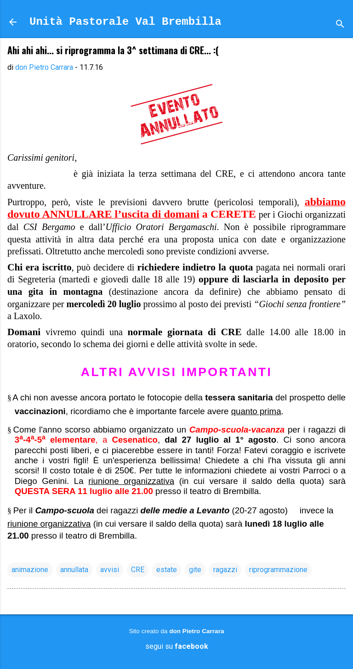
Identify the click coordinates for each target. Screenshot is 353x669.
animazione (29, 569)
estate (166, 569)
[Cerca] (340, 25)
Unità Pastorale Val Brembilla (125, 22)
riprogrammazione (278, 569)
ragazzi (225, 569)
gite (195, 569)
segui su (176, 646)
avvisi (109, 569)
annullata (74, 569)
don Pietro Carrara (196, 631)
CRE (137, 569)
